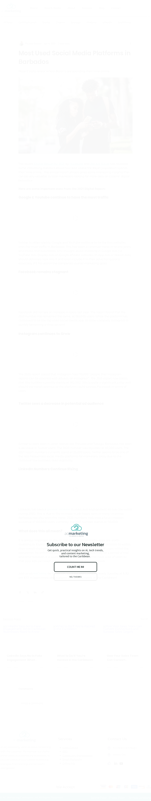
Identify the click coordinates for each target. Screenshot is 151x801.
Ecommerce (124, 22)
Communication (27, 22)
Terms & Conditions (140, 797)
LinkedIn (107, 22)
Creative (60, 22)
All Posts (7, 22)
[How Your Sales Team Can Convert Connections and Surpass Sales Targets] (125, 637)
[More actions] (131, 43)
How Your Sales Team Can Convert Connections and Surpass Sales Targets (123, 658)
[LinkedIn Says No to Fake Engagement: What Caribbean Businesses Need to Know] (25, 637)
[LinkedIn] (116, 764)
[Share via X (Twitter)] (27, 592)
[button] (75, 218)
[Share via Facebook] (19, 592)
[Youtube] (121, 764)
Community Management (78, 755)
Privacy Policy (117, 797)
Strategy (75, 22)
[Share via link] (42, 592)
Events (46, 22)
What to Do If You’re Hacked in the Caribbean (75, 658)
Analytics (91, 22)
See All (144, 619)
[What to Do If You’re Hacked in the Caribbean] (75, 637)
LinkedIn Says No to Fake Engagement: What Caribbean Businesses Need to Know (24, 658)
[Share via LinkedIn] (35, 592)
